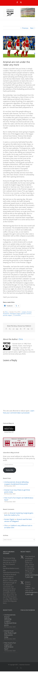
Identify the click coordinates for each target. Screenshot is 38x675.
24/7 (12, 432)
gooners (23, 313)
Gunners (28, 313)
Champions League (15, 313)
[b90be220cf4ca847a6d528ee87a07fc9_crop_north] (19, 46)
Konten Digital (9, 519)
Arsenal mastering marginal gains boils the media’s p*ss (18, 514)
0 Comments (17, 315)
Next (31, 28)
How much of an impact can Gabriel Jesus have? (18, 499)
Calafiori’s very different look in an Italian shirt (18, 526)
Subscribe (9, 470)
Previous (25, 28)
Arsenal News (7, 432)
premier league (7, 315)
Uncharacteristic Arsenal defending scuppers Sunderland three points (16, 483)
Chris (6, 312)
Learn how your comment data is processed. (18, 412)
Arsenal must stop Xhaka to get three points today (17, 491)
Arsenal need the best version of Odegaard (18, 520)
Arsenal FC (6, 313)
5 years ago (29, 577)
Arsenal (29, 312)
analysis (24, 312)
